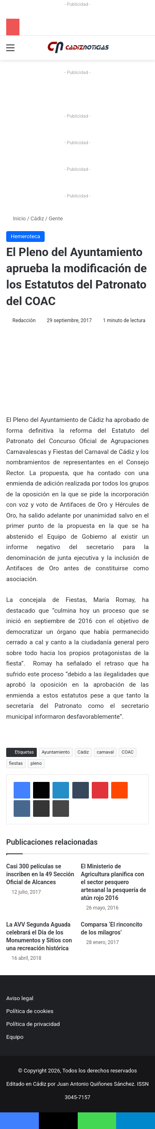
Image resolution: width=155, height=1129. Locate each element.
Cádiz (37, 218)
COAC (128, 752)
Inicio (16, 218)
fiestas (16, 763)
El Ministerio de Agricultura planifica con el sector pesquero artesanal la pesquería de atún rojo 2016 (113, 882)
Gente (56, 218)
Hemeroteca (25, 236)
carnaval (105, 752)
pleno (36, 763)
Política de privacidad (33, 1024)
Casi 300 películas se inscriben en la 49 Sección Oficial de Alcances (40, 874)
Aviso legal (19, 998)
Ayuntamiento (56, 752)
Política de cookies (29, 1011)
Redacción (24, 320)
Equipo (15, 1036)
